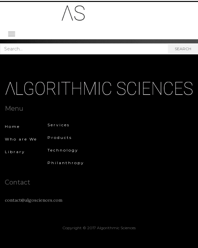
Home (12, 126)
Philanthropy (65, 162)
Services (58, 124)
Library (15, 151)
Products (59, 137)
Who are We (21, 139)
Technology (62, 150)
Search (183, 48)
